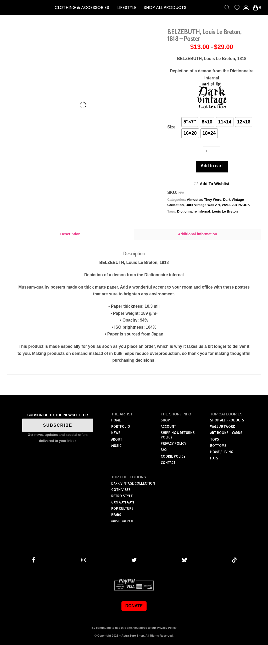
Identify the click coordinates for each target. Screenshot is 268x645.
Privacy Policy (166, 627)
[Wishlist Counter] (236, 7)
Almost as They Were (204, 200)
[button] (82, 7)
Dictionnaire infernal (193, 211)
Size (171, 127)
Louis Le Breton (225, 211)
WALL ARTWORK (236, 205)
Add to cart (212, 166)
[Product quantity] (211, 150)
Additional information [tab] (197, 234)
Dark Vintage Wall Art (203, 205)
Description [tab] (70, 234)
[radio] (190, 122)
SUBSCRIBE (57, 425)
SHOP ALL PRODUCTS (165, 7)
